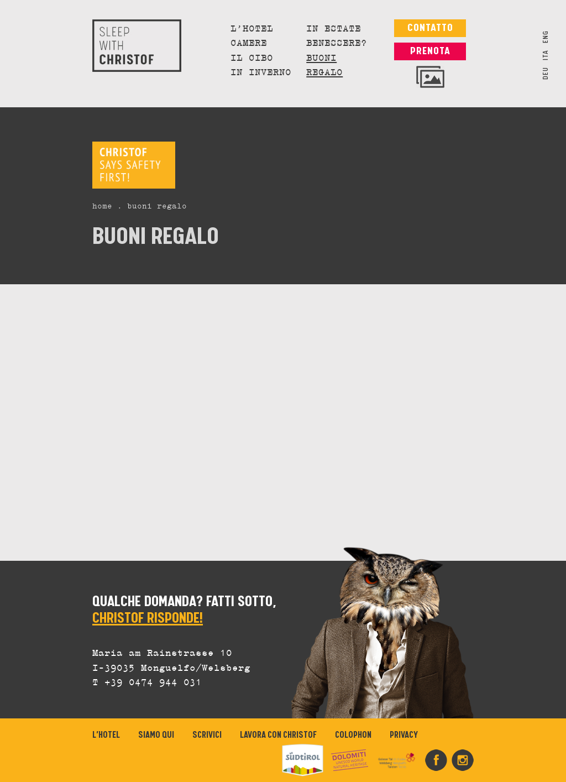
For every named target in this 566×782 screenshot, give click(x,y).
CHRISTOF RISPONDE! (147, 618)
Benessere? (336, 44)
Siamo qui (156, 735)
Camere (248, 44)
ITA (546, 55)
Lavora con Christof (278, 735)
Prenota (430, 51)
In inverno (260, 73)
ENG (546, 36)
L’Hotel (251, 29)
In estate (333, 29)
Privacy (404, 735)
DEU (546, 73)
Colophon (353, 735)
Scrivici (207, 735)
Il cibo (251, 58)
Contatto (430, 28)
